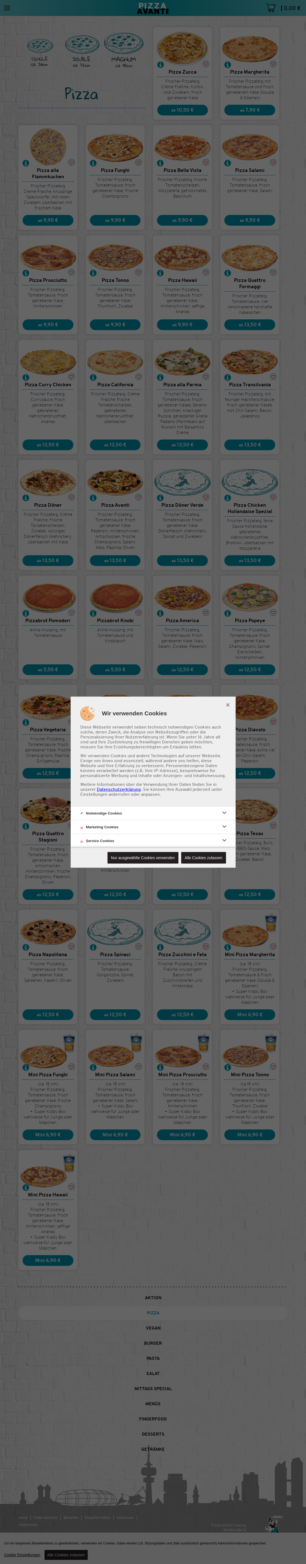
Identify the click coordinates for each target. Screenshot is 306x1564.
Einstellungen (93, 794)
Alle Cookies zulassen (203, 858)
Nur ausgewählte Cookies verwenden (143, 858)
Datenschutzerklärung (119, 789)
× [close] (228, 704)
